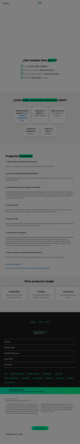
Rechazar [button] (57, 427)
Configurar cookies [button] (57, 437)
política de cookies (43, 420)
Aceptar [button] (57, 433)
